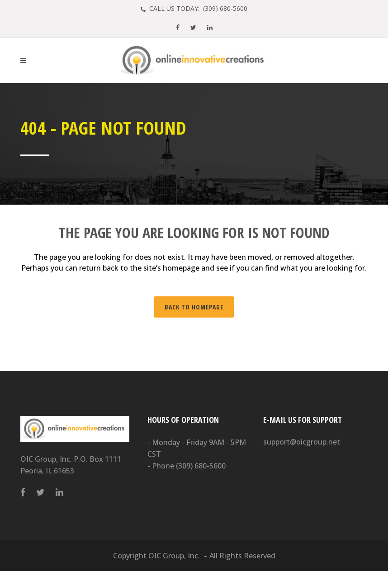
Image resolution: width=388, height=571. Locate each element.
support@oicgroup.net (301, 442)
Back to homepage (194, 307)
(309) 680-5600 (201, 466)
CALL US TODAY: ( (197, 8)
